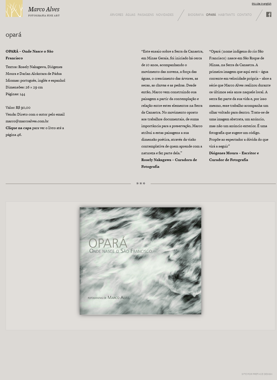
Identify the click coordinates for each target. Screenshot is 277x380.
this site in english (261, 3)
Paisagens (146, 14)
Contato (244, 14)
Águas (130, 14)
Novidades (165, 14)
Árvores (116, 14)
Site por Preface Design (257, 374)
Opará (211, 14)
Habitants (226, 14)
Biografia (196, 14)
